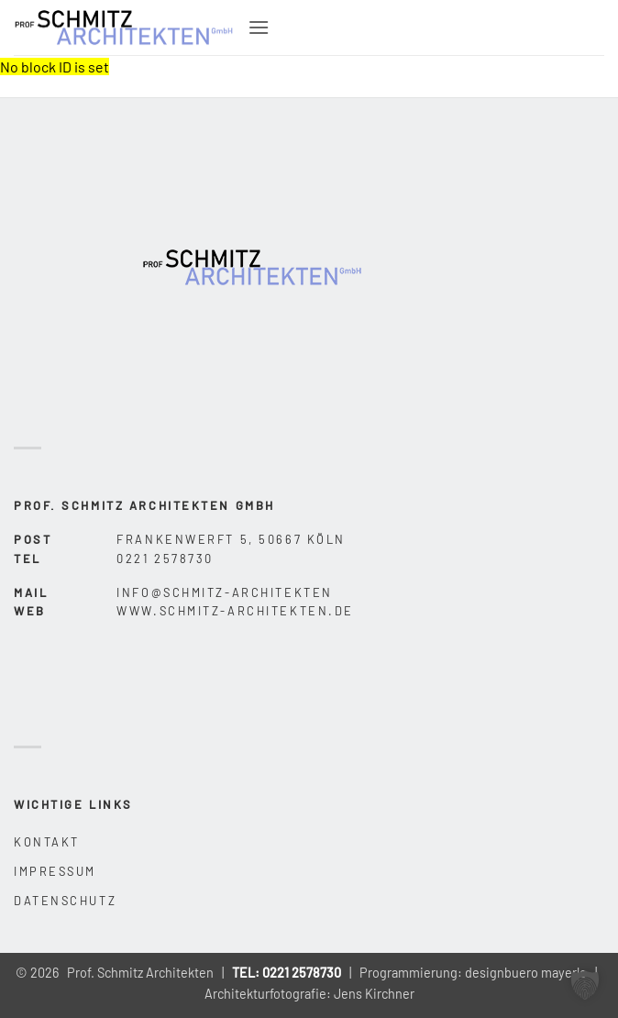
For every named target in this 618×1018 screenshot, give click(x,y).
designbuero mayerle (526, 972)
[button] (259, 27)
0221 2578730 (301, 972)
